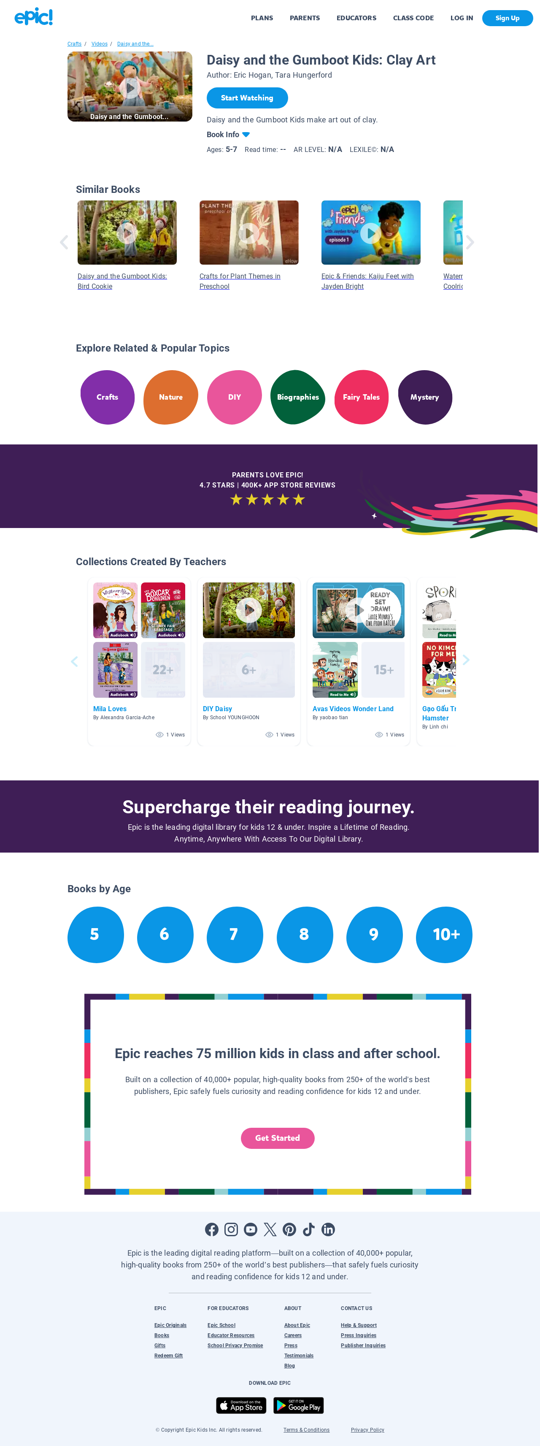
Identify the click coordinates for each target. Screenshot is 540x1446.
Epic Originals (170, 1325)
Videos (100, 44)
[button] (139, 661)
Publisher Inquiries (363, 1346)
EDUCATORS (356, 18)
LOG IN (462, 18)
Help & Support (358, 1325)
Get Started (277, 1138)
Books (161, 1335)
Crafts (75, 44)
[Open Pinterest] (289, 1229)
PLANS (262, 18)
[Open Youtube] (250, 1229)
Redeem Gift (168, 1356)
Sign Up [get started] (508, 18)
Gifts (159, 1346)
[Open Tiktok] (309, 1229)
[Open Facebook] (212, 1229)
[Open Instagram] (231, 1229)
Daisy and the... (135, 44)
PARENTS (305, 18)
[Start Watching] (247, 97)
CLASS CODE (413, 18)
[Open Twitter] (270, 1229)
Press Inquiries (358, 1335)
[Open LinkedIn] (328, 1229)
